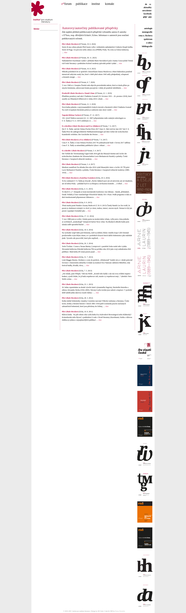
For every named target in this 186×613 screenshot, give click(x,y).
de (147, 4)
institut (95, 3)
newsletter (147, 10)
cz (150, 4)
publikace (81, 3)
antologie (148, 28)
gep (150, 17)
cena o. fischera (145, 35)
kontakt (109, 3)
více (65, 52)
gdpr (145, 17)
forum (66, 3)
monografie (147, 32)
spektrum (148, 39)
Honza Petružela (120, 611)
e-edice (149, 43)
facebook (147, 14)
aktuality (147, 7)
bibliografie (147, 46)
